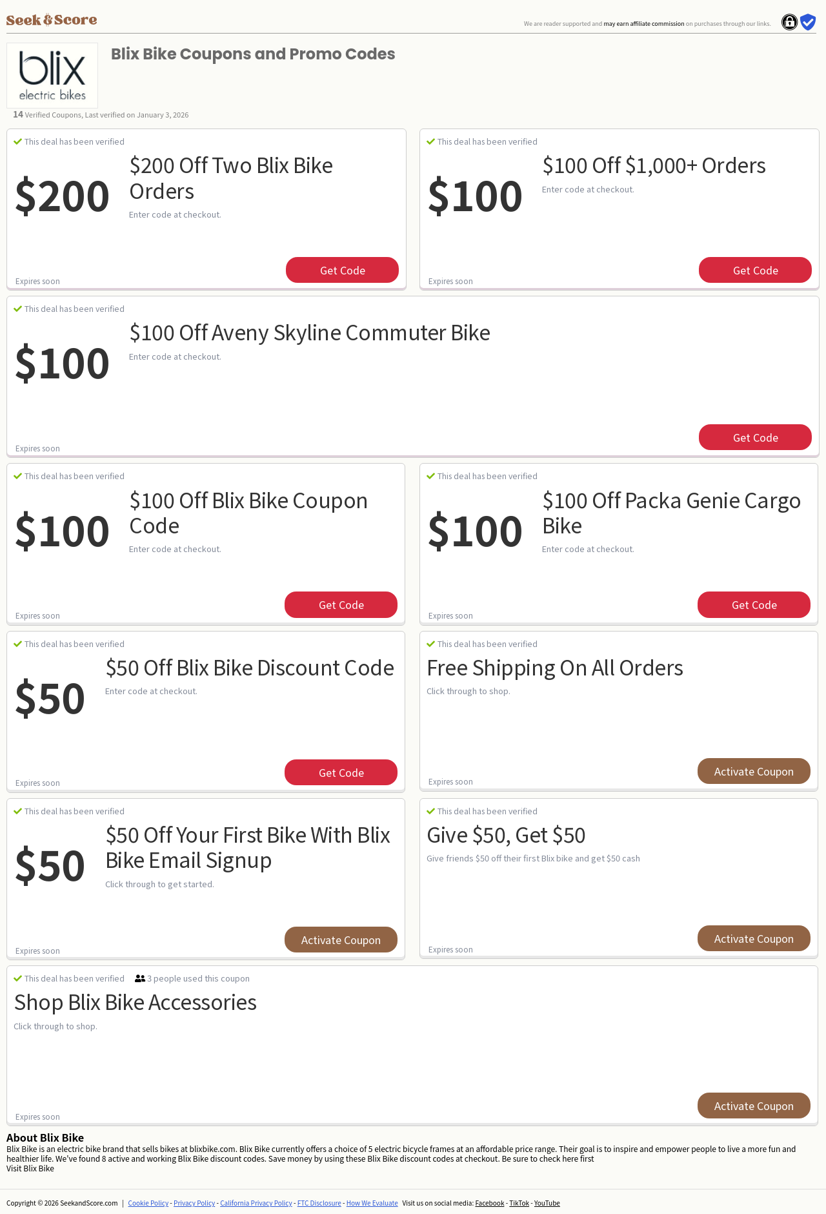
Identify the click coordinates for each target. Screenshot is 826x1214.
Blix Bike (38, 1167)
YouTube (547, 1203)
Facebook (489, 1203)
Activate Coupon (754, 771)
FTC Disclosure (319, 1203)
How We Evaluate (372, 1203)
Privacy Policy (194, 1203)
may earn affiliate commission (643, 23)
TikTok (519, 1203)
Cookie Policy (148, 1203)
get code (342, 270)
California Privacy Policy (256, 1203)
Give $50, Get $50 (506, 834)
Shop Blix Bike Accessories (135, 1001)
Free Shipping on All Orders (555, 666)
